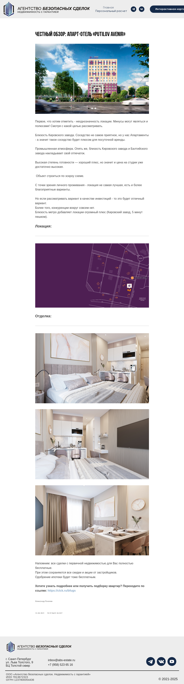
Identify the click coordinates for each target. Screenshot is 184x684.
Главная (108, 7)
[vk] (141, 9)
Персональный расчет (111, 11)
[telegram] (133, 9)
